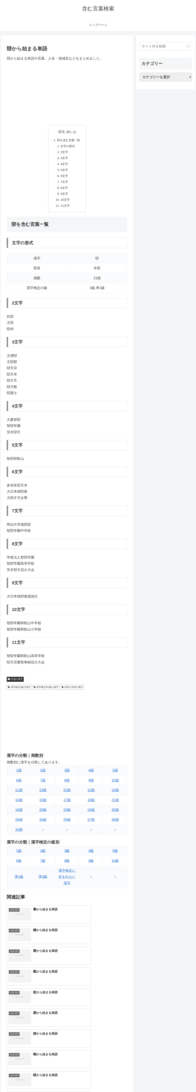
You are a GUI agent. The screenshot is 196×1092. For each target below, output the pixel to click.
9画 (91, 784)
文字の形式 (67, 146)
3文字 (64, 159)
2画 (43, 774)
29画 (67, 823)
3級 (67, 854)
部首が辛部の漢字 (72, 690)
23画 (67, 813)
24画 (91, 813)
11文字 (65, 208)
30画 (115, 823)
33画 (19, 833)
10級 (115, 864)
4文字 (64, 165)
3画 (67, 774)
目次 (61, 132)
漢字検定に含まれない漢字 (67, 880)
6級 (19, 864)
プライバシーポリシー (179, 1079)
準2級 (42, 880)
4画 (91, 774)
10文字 (65, 202)
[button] (188, 46)
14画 (115, 793)
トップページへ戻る (149, 1079)
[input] (165, 46)
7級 (43, 864)
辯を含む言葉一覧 (68, 140)
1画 (19, 774)
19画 (19, 813)
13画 (43, 793)
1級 (19, 854)
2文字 (64, 153)
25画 (115, 813)
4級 (91, 854)
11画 (19, 793)
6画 (19, 784)
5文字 (64, 171)
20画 (43, 813)
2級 (43, 854)
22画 (67, 793)
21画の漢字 (15, 682)
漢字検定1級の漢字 (19, 690)
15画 (43, 803)
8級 (67, 864)
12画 (91, 793)
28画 (19, 823)
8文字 (64, 190)
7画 (43, 784)
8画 (67, 784)
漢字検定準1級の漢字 (46, 690)
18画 (91, 803)
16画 (19, 803)
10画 (115, 784)
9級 (91, 864)
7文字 (64, 184)
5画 (115, 774)
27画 (91, 823)
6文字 (64, 177)
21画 (115, 803)
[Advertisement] (67, 93)
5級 (115, 854)
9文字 (64, 196)
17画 (67, 803)
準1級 (19, 880)
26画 (43, 823)
